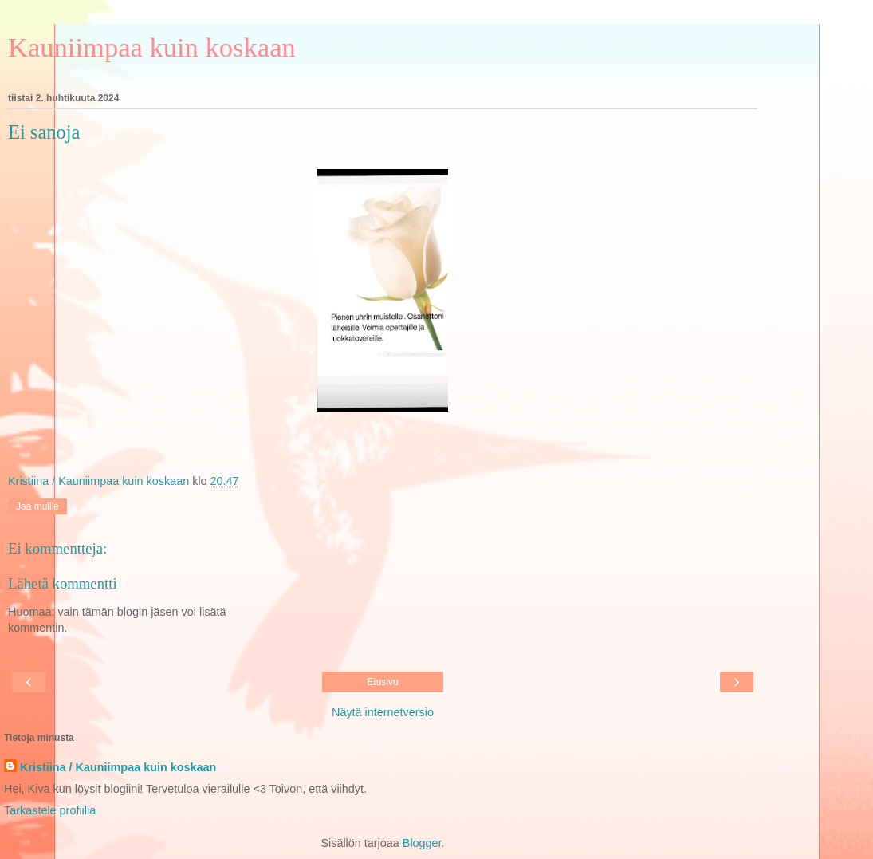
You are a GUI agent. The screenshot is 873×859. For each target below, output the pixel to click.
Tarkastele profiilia (50, 810)
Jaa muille (37, 506)
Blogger (422, 843)
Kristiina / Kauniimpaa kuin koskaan (118, 767)
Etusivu (382, 682)
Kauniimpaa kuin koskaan (152, 47)
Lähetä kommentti (62, 583)
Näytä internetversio (383, 712)
